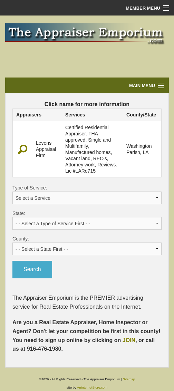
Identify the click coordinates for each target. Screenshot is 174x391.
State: (87, 220)
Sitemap (129, 379)
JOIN (129, 340)
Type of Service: (87, 194)
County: (87, 245)
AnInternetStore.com (92, 387)
